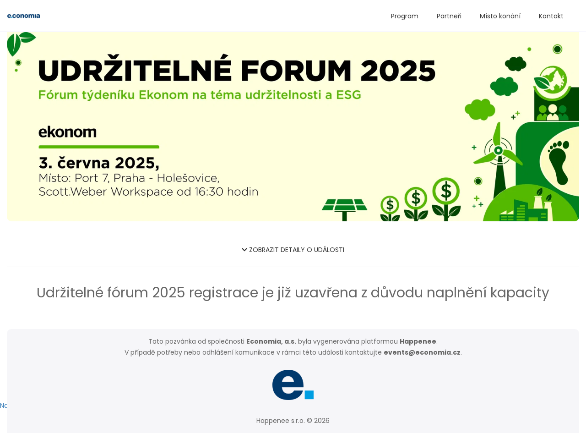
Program (404, 16)
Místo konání (500, 16)
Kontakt (551, 16)
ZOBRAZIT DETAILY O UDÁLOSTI (293, 249)
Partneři (449, 16)
